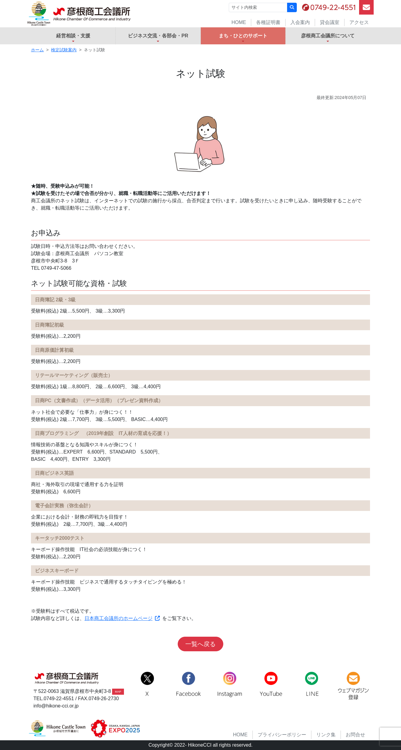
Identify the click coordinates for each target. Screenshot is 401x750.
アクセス (359, 22)
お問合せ (355, 734)
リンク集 (326, 734)
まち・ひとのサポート (243, 35)
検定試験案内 (64, 49)
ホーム (37, 49)
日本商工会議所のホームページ (122, 618)
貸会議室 (329, 22)
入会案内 (300, 22)
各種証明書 (268, 22)
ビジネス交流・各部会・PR (158, 35)
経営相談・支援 (73, 35)
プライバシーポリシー (282, 734)
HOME (238, 22)
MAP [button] (118, 691)
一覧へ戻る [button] (200, 644)
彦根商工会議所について (328, 35)
